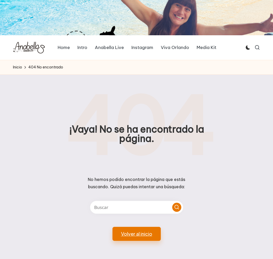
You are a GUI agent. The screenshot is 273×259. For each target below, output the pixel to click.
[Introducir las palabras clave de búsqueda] (136, 207)
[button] (176, 207)
